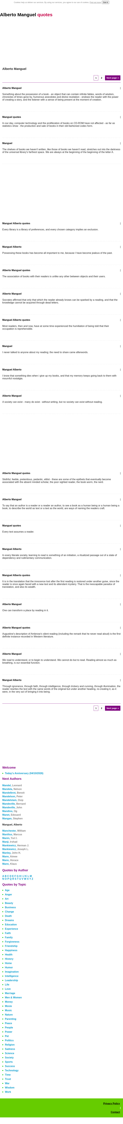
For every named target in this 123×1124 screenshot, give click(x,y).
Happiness (11, 950)
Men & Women (13, 997)
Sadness (10, 1049)
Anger (8, 894)
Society (9, 1057)
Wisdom (9, 1087)
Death (8, 916)
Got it (105, 2)
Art (6, 898)
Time (8, 1074)
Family (9, 937)
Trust (8, 1079)
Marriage (10, 993)
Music (8, 1010)
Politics (9, 1040)
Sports (9, 1062)
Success (10, 1066)
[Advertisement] (61, 44)
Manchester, (14, 830)
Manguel (7, 143)
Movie (8, 1006)
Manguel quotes (11, 117)
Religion (10, 1044)
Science (9, 1053)
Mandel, (12, 785)
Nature (9, 1014)
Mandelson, (12, 796)
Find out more (95, 2)
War (7, 1083)
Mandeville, (14, 803)
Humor (9, 967)
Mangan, (12, 818)
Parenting (10, 1019)
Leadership (11, 980)
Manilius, (12, 834)
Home (8, 963)
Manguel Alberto (11, 247)
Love (8, 989)
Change (9, 911)
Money (9, 1001)
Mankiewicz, (15, 845)
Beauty (9, 903)
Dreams (9, 920)
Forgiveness (12, 941)
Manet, (11, 814)
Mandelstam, (12, 800)
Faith (8, 933)
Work (8, 1092)
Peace (8, 1023)
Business (10, 907)
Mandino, (9, 811)
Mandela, (12, 789)
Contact (115, 1112)
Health (8, 954)
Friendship (11, 946)
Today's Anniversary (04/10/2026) (24, 773)
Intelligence (11, 976)
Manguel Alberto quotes (16, 223)
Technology (12, 1070)
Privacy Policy (111, 1103)
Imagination (12, 971)
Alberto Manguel (26, 14)
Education (11, 924)
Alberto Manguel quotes (16, 270)
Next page (113, 77)
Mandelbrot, (13, 792)
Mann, (9, 856)
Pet (7, 1036)
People (9, 1027)
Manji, (9, 841)
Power (8, 1032)
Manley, (11, 853)
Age (7, 890)
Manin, (9, 838)
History (9, 959)
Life (7, 984)
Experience (11, 929)
